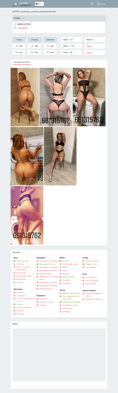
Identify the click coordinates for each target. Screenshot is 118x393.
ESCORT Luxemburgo (21, 11)
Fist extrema (90, 267)
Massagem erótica (47, 264)
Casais (19, 304)
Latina (89, 46)
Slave (65, 270)
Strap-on (66, 274)
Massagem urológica (48, 267)
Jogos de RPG (68, 277)
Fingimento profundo (71, 302)
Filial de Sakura (45, 289)
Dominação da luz (70, 264)
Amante (66, 261)
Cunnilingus (67, 308)
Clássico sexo (22, 261)
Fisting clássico (92, 261)
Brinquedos (21, 279)
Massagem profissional (49, 261)
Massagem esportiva (48, 282)
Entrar (102, 3)
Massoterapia (45, 274)
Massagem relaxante (48, 285)
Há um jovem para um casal (25, 299)
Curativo (66, 280)
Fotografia (20, 295)
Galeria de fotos (22, 62)
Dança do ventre (46, 302)
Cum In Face (90, 284)
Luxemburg (34, 11)
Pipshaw (20, 311)
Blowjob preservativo (71, 293)
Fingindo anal (91, 264)
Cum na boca (91, 277)
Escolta (19, 292)
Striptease (43, 299)
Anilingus (66, 311)
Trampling (67, 283)
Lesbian (42, 305)
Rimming (20, 314)
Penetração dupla (23, 276)
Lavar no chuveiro (24, 307)
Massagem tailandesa (48, 270)
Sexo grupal (21, 273)
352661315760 (24, 24)
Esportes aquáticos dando (93, 294)
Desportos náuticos (93, 299)
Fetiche (19, 282)
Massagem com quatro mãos (49, 278)
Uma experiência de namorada (71, 297)
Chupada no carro (70, 305)
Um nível (20, 264)
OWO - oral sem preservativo (23, 268)
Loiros (89, 52)
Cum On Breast (91, 280)
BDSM (65, 267)
